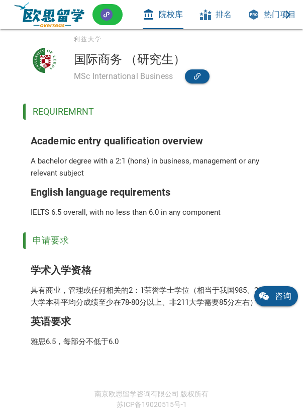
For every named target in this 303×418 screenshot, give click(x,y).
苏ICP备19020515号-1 (152, 404)
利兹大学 (88, 39)
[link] (49, 14)
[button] (107, 14)
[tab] (163, 14)
